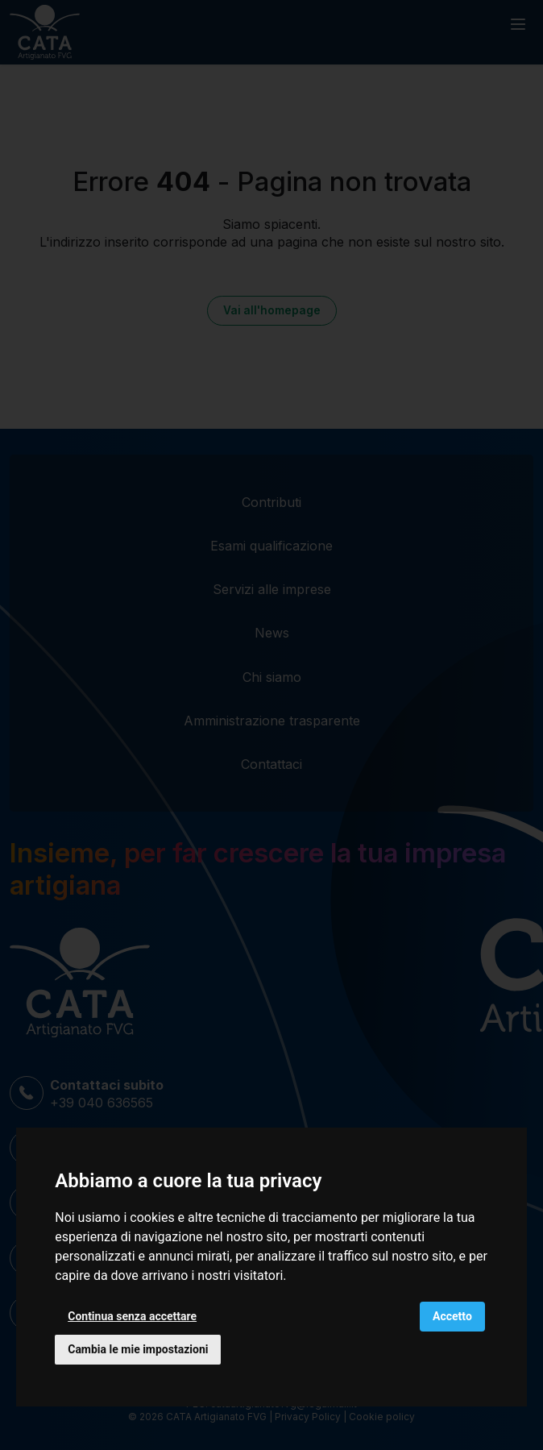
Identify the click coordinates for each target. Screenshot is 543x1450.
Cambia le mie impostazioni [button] (138, 1349)
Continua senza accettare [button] (132, 1316)
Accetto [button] (452, 1316)
